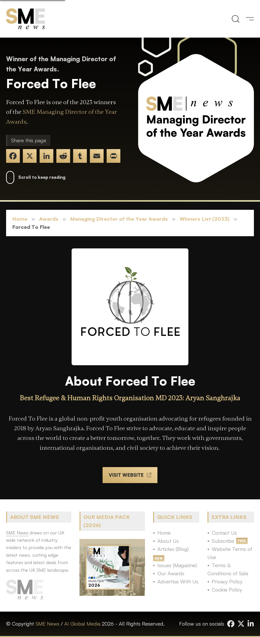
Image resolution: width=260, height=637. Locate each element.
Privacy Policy (227, 581)
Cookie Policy (227, 589)
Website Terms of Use (229, 553)
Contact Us (224, 533)
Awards (48, 219)
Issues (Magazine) (177, 565)
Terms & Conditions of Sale (227, 569)
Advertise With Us (177, 581)
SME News (47, 623)
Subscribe (223, 541)
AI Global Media (82, 623)
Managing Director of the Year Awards (119, 219)
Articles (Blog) (173, 549)
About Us (168, 541)
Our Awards (170, 573)
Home (19, 219)
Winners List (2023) (205, 219)
